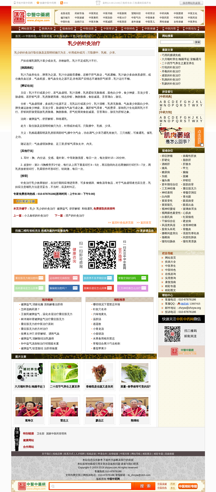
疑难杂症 (67, 28)
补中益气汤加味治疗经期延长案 (40, 343)
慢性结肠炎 (168, 241)
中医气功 (136, 17)
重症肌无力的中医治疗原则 (37, 323)
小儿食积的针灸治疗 (36, 215)
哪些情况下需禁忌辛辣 (106, 304)
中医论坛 (191, 28)
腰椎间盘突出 (170, 233)
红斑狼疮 (188, 216)
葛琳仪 (29, 420)
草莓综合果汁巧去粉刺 (106, 343)
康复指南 (170, 282)
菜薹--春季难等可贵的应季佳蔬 (138, 386)
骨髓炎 (187, 229)
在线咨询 (170, 273)
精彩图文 (170, 290)
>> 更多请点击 (145, 230)
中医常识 (108, 28)
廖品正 (100, 420)
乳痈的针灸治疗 (171, 79)
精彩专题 (170, 286)
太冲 (81, 143)
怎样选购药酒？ (30, 309)
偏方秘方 (65, 17)
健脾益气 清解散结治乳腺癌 (37, 338)
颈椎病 (166, 237)
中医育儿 (150, 21)
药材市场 (79, 13)
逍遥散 (97, 323)
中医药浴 (192, 17)
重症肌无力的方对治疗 (34, 328)
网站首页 (26, 28)
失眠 (164, 176)
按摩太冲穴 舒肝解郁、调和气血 (40, 333)
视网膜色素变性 (171, 212)
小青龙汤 (98, 328)
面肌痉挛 (188, 184)
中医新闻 (122, 13)
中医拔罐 (79, 17)
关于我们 (46, 453)
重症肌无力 (189, 188)
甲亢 (185, 168)
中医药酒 (178, 17)
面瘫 (185, 176)
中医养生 (192, 21)
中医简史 (93, 13)
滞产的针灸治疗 (74, 215)
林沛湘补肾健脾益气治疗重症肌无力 (42, 319)
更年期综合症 (170, 184)
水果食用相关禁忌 (104, 338)
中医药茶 (164, 17)
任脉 (34, 125)
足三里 (60, 143)
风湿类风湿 (168, 225)
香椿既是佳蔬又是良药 (99, 386)
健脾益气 (62, 208)
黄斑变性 (167, 200)
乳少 (32, 208)
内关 (89, 143)
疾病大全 (47, 28)
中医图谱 (178, 13)
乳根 (99, 125)
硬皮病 (187, 221)
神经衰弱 (167, 192)
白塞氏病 (167, 216)
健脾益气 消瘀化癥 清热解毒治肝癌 (42, 304)
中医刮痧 (107, 17)
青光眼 (187, 196)
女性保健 (178, 21)
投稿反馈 (91, 453)
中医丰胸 (93, 21)
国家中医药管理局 (56, 433)
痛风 (164, 168)
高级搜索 (169, 453)
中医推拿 (150, 17)
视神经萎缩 (168, 208)
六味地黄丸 (100, 314)
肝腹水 (187, 164)
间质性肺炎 (189, 237)
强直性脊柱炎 (191, 233)
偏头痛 (166, 180)
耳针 (26, 157)
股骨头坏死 (168, 229)
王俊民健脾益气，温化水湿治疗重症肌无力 (46, 314)
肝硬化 (166, 159)
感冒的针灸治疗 (171, 75)
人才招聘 (80, 453)
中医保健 (150, 28)
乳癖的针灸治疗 (171, 83)
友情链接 (113, 453)
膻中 (91, 125)
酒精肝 (166, 164)
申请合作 (102, 453)
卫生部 (40, 433)
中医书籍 (107, 13)
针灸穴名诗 (100, 309)
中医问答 (170, 28)
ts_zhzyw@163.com (139, 475)
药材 (172, 484)
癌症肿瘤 (167, 155)
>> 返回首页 (144, 222)
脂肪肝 (187, 159)
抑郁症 (187, 180)
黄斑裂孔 (167, 204)
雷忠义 (64, 420)
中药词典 (164, 13)
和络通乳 (87, 208)
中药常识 (150, 13)
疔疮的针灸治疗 (171, 67)
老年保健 (136, 21)
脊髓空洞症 (189, 192)
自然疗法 (79, 21)
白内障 (166, 196)
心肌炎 (187, 212)
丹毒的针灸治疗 (171, 71)
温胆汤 (97, 319)
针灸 (23, 182)
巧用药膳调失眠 (171, 55)
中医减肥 (107, 21)
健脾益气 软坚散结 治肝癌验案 (39, 348)
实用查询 (170, 278)
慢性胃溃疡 (189, 241)
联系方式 (68, 453)
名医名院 (65, 13)
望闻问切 (136, 13)
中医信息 (88, 28)
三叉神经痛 (168, 188)
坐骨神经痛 (189, 225)
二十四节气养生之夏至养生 (66, 386)
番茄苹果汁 (100, 348)
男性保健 (164, 21)
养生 (172, 488)
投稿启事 (57, 453)
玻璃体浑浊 (189, 208)
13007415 (195, 303)
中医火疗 (122, 17)
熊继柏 (135, 420)
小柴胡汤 (98, 333)
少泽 (107, 125)
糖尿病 (166, 172)
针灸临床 (62, 36)
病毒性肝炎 (189, 155)
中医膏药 (93, 17)
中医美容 (122, 21)
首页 (18, 36)
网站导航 (136, 453)
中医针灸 (65, 21)
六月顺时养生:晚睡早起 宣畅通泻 (34, 386)
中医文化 (192, 13)
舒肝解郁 (74, 208)
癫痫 (185, 172)
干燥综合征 (168, 221)
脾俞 (50, 143)
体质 (137, 74)
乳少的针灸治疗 (45, 208)
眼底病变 (188, 200)
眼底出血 (188, 204)
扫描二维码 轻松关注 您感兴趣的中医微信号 (41, 230)
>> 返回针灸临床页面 (120, 222)
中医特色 (129, 28)
